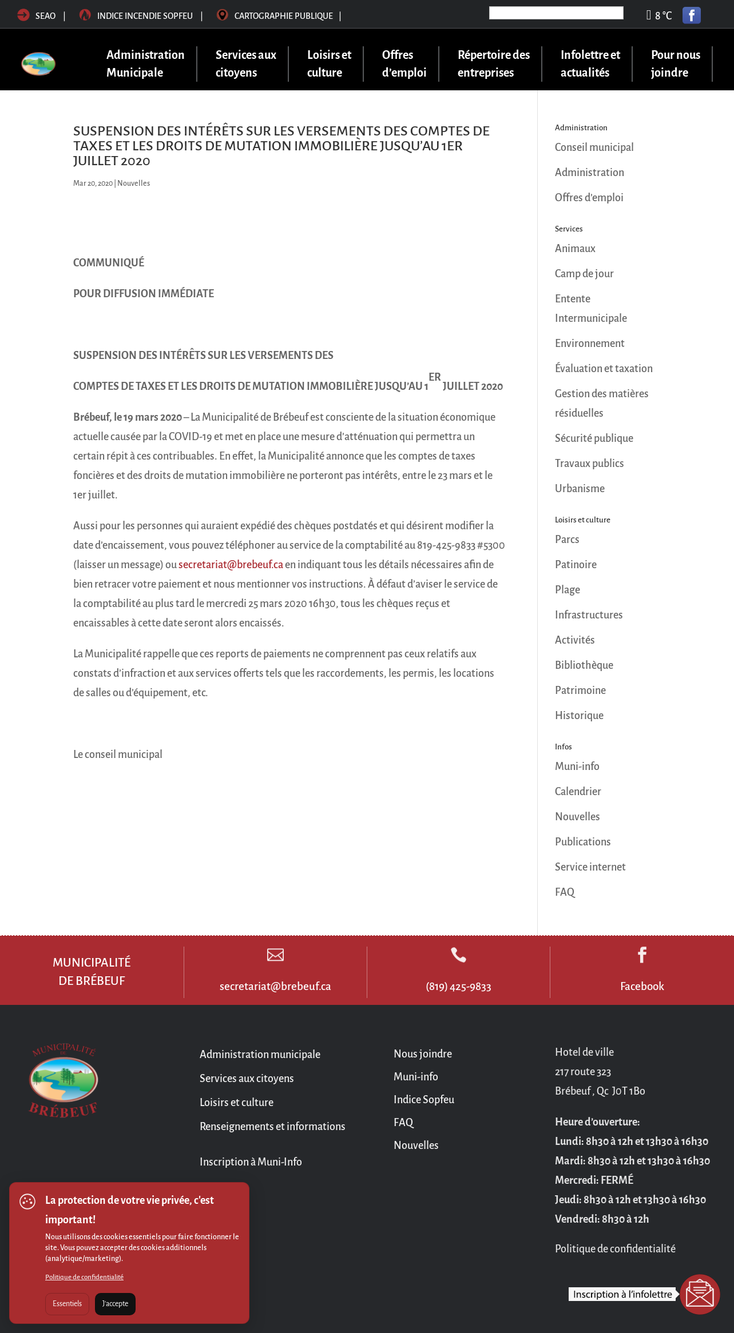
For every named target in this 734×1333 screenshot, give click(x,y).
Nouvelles (133, 183)
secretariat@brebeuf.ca (230, 564)
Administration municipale (260, 1054)
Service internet (590, 867)
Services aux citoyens (246, 64)
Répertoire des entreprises (494, 64)
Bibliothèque (584, 665)
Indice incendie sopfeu (142, 16)
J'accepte (115, 1304)
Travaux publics (589, 463)
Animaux (575, 248)
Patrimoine (580, 690)
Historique (579, 715)
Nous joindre (423, 1054)
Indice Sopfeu (424, 1099)
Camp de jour (584, 274)
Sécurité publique (594, 438)
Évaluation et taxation (604, 368)
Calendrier (578, 791)
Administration (589, 172)
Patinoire (576, 564)
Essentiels (67, 1304)
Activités (575, 640)
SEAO (36, 16)
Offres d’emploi (404, 64)
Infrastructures (589, 615)
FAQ (564, 892)
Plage (567, 590)
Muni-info (577, 766)
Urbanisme (580, 488)
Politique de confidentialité (84, 1277)
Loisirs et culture (329, 64)
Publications (583, 842)
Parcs (567, 539)
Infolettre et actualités (590, 64)
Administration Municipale (145, 64)
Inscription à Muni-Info (251, 1162)
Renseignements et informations (273, 1126)
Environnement (590, 343)
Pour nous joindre (675, 64)
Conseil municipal (594, 147)
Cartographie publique (279, 16)
